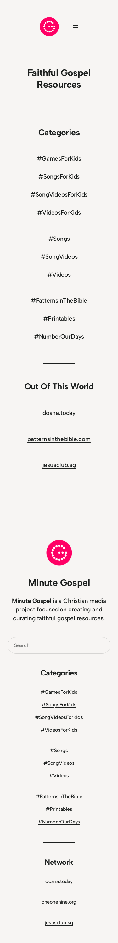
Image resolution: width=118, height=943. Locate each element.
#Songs (59, 238)
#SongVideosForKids (59, 194)
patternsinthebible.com (59, 439)
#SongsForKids (59, 176)
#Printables (59, 318)
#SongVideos (59, 256)
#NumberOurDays (59, 336)
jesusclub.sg (59, 465)
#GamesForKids (59, 158)
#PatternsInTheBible (59, 300)
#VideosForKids (59, 212)
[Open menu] (75, 26)
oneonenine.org (59, 902)
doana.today (59, 412)
